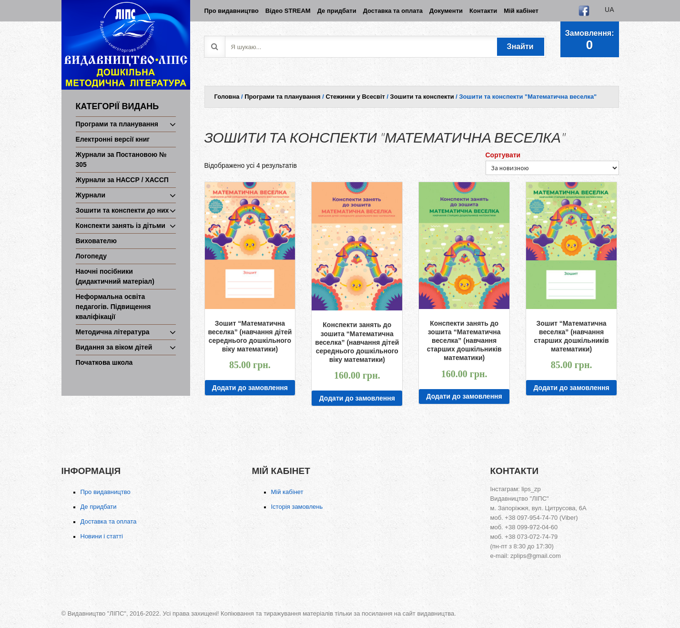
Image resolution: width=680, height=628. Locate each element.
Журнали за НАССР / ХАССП (122, 180)
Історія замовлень (297, 506)
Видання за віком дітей (114, 347)
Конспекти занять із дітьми (120, 225)
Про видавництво (106, 491)
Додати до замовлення (250, 387)
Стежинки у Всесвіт (355, 96)
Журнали (91, 195)
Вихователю (96, 241)
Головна (227, 96)
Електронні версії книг (113, 139)
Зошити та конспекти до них (122, 210)
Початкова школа (104, 362)
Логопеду (91, 256)
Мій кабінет (287, 491)
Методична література (113, 332)
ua (609, 9)
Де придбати (99, 506)
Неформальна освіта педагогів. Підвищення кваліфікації (113, 306)
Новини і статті (102, 536)
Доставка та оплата (109, 521)
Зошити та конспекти (422, 96)
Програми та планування (117, 124)
